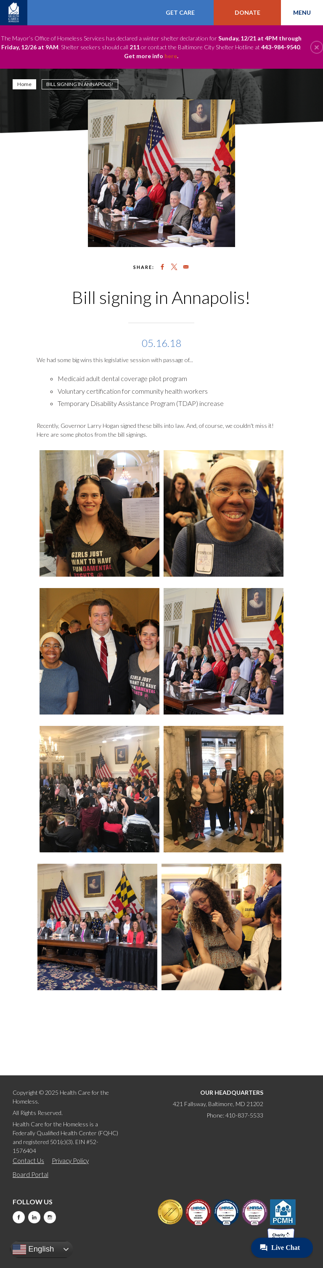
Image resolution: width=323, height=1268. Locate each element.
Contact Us (28, 1160)
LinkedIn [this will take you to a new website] (34, 1217)
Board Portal (30, 1174)
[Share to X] (174, 267)
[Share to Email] (186, 267)
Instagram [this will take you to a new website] (50, 1217)
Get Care (180, 12)
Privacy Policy (70, 1160)
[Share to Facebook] (162, 267)
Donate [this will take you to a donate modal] (247, 12)
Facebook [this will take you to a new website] (19, 1217)
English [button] (33, 1249)
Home (24, 84)
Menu (302, 12)
